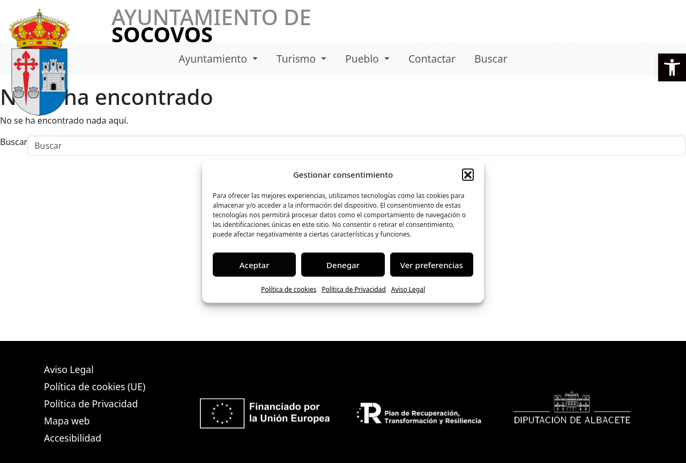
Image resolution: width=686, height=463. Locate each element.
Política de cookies (288, 289)
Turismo (297, 58)
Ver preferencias (431, 264)
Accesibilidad (72, 437)
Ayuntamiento (214, 58)
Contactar (432, 58)
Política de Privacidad (354, 289)
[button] (672, 67)
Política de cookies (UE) (94, 386)
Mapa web (67, 420)
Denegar (343, 264)
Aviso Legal (408, 289)
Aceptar (255, 264)
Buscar (490, 58)
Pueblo (363, 58)
